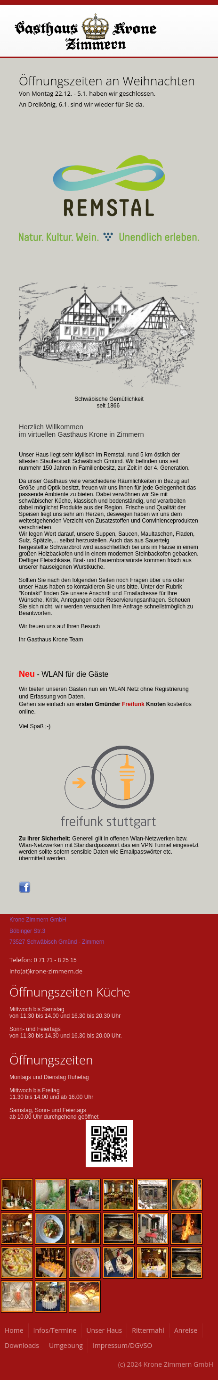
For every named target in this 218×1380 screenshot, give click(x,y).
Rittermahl (148, 1330)
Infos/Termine (55, 1330)
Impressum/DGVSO (122, 1345)
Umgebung (66, 1345)
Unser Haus (104, 1330)
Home (14, 1330)
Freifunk (133, 704)
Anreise (185, 1330)
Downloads (22, 1345)
